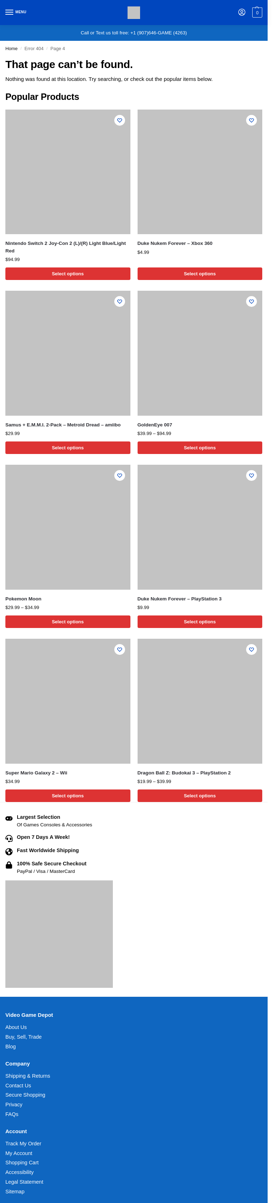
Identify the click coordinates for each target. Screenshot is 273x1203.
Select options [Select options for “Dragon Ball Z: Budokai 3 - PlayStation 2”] (200, 795)
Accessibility (19, 1172)
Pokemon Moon (23, 599)
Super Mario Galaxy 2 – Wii (36, 773)
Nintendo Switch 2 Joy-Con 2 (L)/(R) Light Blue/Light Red (65, 247)
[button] (256, 13)
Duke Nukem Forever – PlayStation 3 (180, 599)
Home (11, 48)
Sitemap (14, 1191)
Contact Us (18, 1085)
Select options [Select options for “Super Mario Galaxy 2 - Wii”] (68, 795)
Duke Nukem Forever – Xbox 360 (175, 243)
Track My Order (23, 1143)
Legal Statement (24, 1182)
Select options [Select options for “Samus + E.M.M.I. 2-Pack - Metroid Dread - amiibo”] (68, 447)
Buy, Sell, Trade (23, 1037)
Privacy (14, 1104)
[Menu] (16, 12)
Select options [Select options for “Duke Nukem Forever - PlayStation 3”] (200, 621)
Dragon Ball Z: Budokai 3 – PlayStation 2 (184, 773)
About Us (16, 1027)
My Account (18, 1153)
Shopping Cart (22, 1162)
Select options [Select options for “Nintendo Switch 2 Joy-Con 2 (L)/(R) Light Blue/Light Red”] (68, 273)
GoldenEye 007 (155, 424)
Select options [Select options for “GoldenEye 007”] (200, 447)
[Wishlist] (119, 120)
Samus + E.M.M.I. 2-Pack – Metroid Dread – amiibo (63, 424)
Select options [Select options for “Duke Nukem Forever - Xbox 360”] (200, 273)
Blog (10, 1046)
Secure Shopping (25, 1095)
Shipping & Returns (27, 1076)
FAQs (11, 1114)
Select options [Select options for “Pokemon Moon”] (68, 621)
